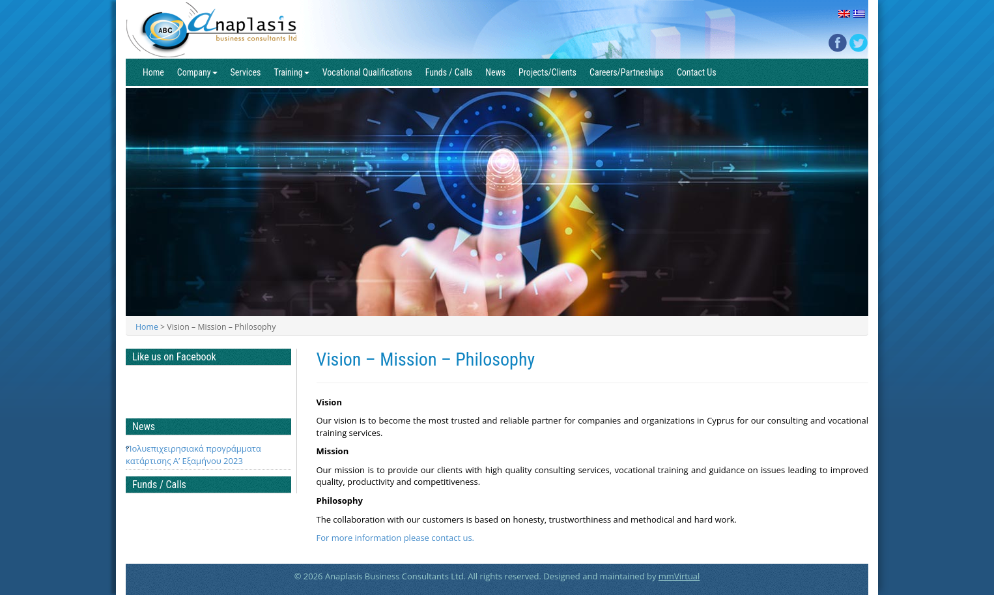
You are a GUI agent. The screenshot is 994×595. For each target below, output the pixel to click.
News (495, 72)
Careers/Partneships (626, 72)
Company (197, 72)
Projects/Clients (547, 72)
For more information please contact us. (396, 538)
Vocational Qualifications (367, 72)
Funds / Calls (449, 72)
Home (153, 72)
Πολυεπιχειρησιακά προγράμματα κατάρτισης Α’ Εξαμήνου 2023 (193, 455)
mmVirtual (679, 576)
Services (246, 72)
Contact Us (697, 72)
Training (291, 72)
